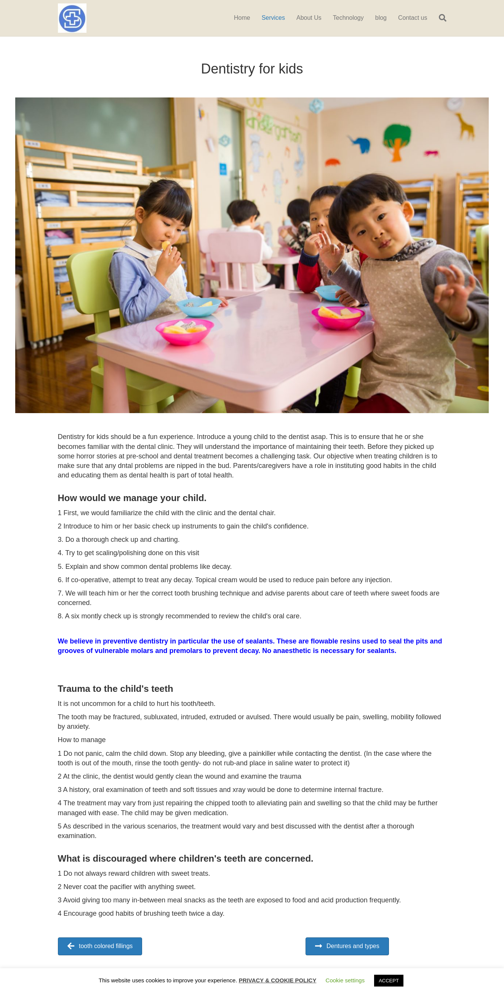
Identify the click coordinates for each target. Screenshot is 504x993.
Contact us (412, 17)
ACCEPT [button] (389, 980)
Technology (348, 17)
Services (273, 17)
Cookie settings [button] (345, 980)
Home (242, 17)
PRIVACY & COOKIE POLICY (278, 980)
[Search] (439, 18)
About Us (309, 17)
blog (381, 17)
